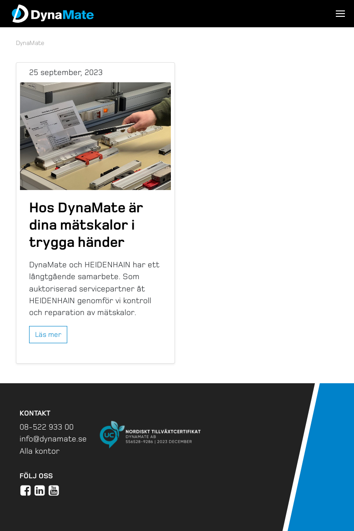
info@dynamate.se (53, 438)
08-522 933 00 (47, 426)
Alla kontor (40, 451)
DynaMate (30, 43)
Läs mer (48, 334)
